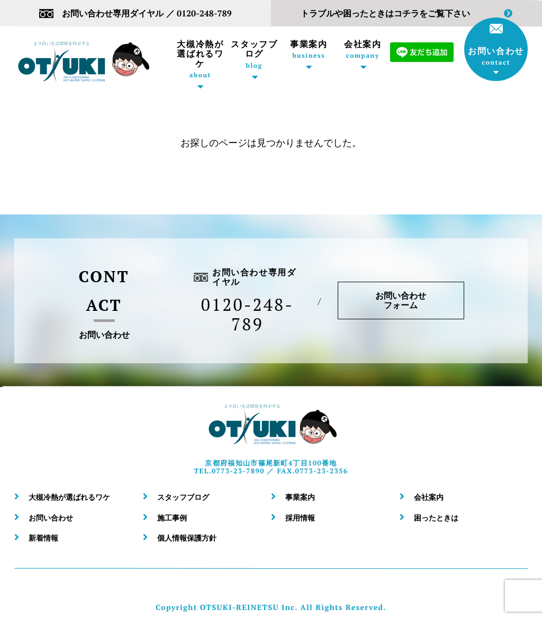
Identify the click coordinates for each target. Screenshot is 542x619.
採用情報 (300, 518)
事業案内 (309, 49)
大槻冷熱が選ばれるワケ (200, 59)
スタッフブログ (254, 54)
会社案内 (363, 49)
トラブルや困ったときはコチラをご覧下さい (406, 13)
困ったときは (436, 518)
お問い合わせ (496, 45)
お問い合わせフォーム (401, 300)
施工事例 (172, 518)
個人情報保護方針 (186, 538)
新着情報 (43, 538)
